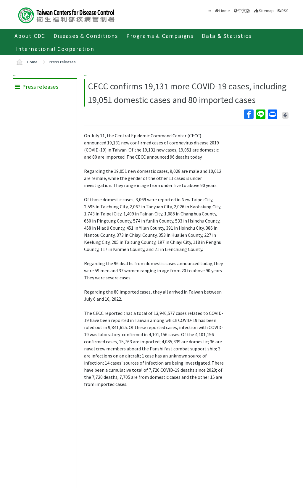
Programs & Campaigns (160, 35)
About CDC (29, 35)
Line (260, 114)
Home (224, 10)
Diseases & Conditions (86, 35)
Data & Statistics (227, 35)
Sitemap (266, 10)
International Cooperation (55, 48)
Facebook (249, 114)
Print (272, 114)
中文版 (244, 10)
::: (14, 74)
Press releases (62, 62)
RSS (285, 10)
